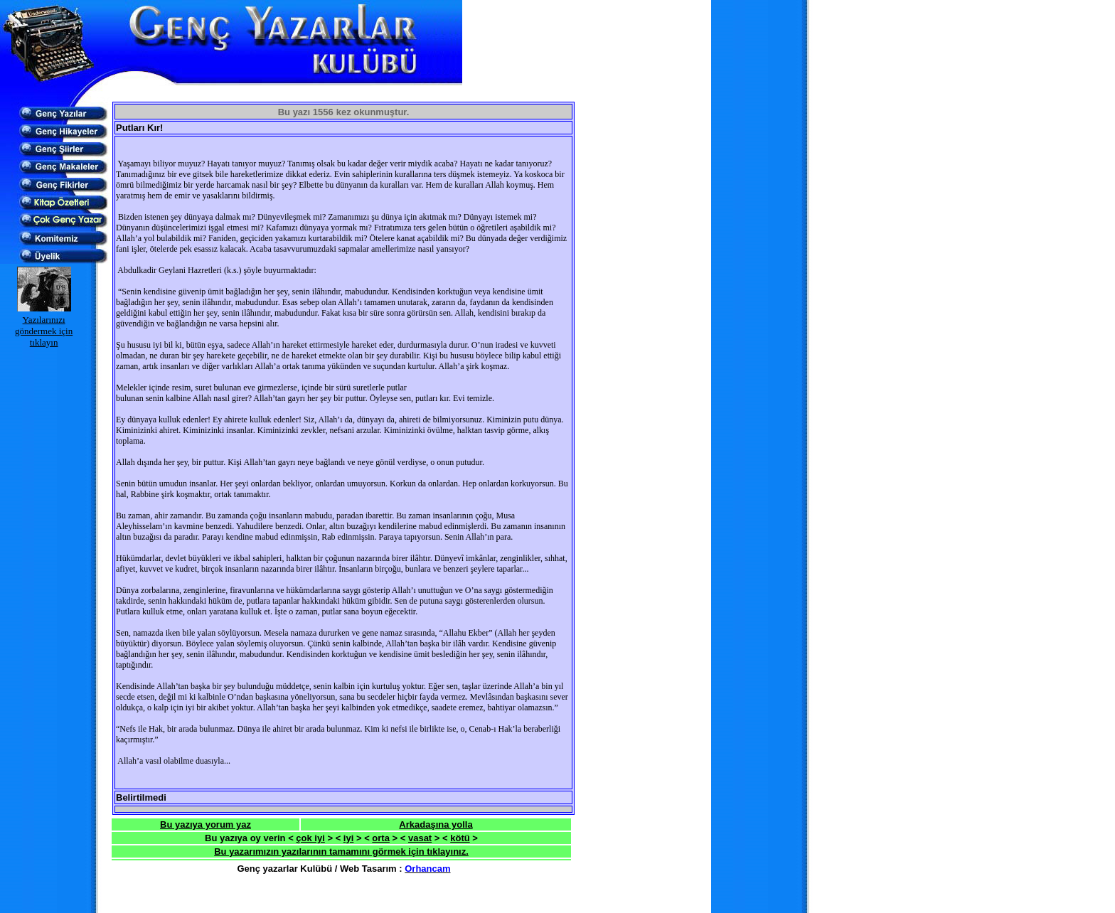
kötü (459, 838)
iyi (348, 838)
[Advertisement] (278, 93)
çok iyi (310, 838)
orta (381, 838)
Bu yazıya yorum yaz (205, 824)
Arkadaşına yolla (435, 824)
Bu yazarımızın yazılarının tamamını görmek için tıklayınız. (341, 851)
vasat (420, 838)
